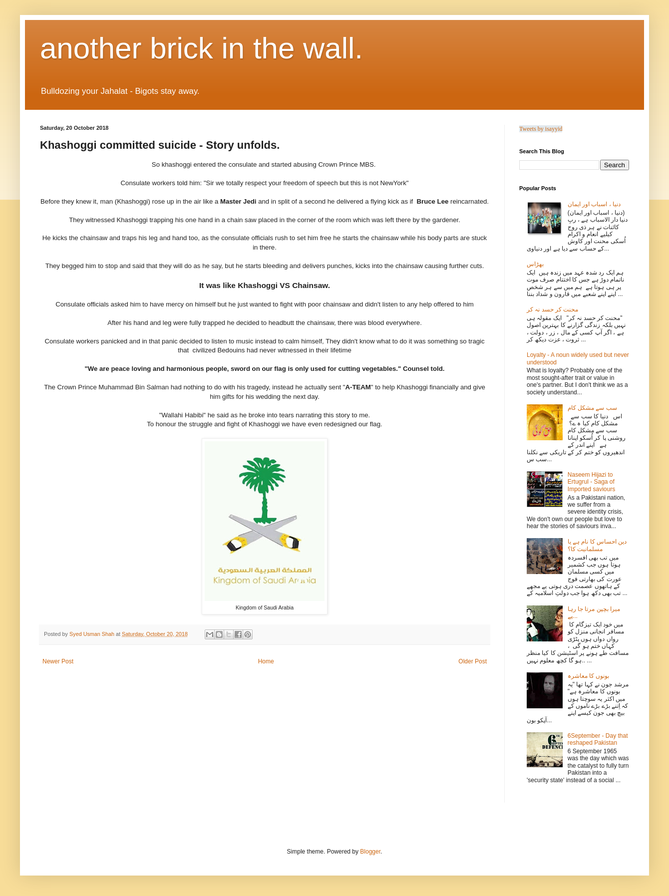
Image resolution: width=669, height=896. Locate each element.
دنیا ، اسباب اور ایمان (594, 204)
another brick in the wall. (201, 48)
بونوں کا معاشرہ (589, 675)
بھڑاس (535, 264)
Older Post (472, 661)
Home (266, 661)
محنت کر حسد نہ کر (552, 309)
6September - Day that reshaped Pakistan (598, 739)
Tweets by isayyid (540, 128)
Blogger (370, 851)
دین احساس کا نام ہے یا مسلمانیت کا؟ (597, 545)
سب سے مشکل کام (592, 407)
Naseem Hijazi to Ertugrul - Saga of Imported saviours (591, 482)
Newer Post (57, 661)
